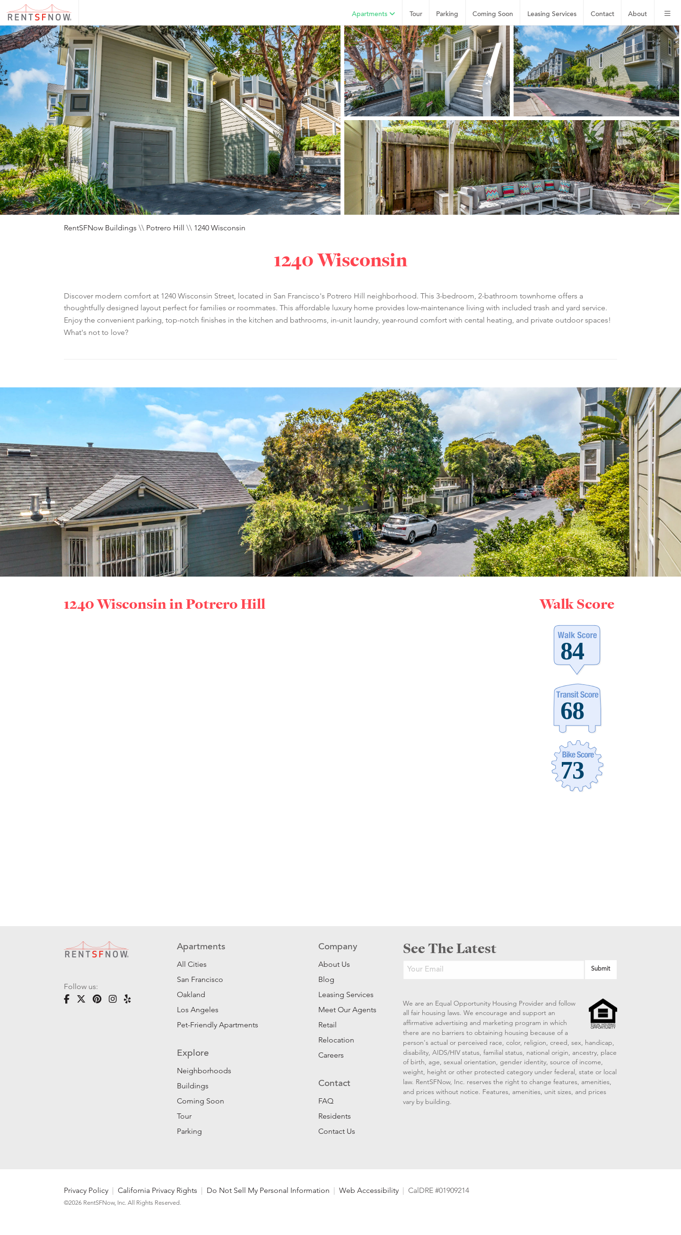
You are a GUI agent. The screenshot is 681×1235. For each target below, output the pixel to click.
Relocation (336, 1039)
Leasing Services (346, 994)
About (637, 14)
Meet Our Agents (346, 1009)
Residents (334, 1116)
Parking (447, 14)
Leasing (551, 14)
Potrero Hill (165, 227)
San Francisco (200, 979)
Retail (327, 1024)
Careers (331, 1055)
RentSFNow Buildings (100, 227)
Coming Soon (492, 14)
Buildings (193, 1085)
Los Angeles (197, 1009)
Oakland (191, 994)
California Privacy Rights (157, 1190)
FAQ (325, 1100)
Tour (416, 14)
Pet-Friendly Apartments (217, 1024)
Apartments (373, 14)
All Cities (192, 964)
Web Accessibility (369, 1190)
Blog (326, 979)
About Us (334, 964)
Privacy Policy (86, 1190)
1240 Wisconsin (219, 227)
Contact (602, 14)
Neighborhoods (204, 1070)
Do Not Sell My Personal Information (268, 1190)
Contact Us (336, 1131)
